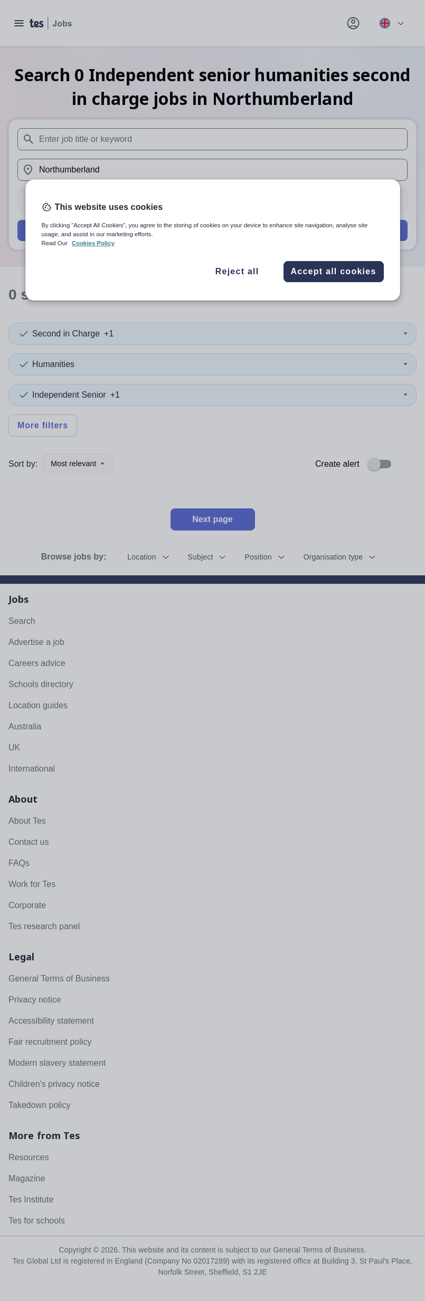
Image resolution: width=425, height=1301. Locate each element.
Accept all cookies (333, 271)
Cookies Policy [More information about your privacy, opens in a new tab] (93, 243)
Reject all (237, 271)
